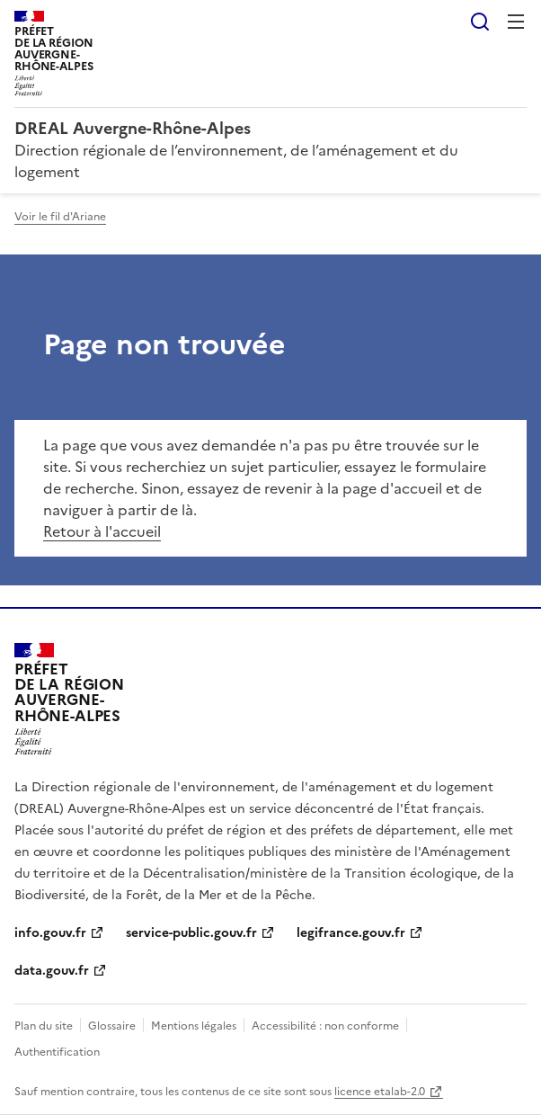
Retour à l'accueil (102, 531)
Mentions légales (193, 1026)
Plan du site (43, 1026)
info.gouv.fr (50, 932)
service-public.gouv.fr (191, 932)
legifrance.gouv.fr (351, 932)
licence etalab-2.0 (379, 1092)
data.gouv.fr (51, 970)
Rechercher (480, 22)
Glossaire (112, 1026)
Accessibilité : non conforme (325, 1026)
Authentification (57, 1052)
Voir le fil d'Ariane (60, 217)
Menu (516, 22)
